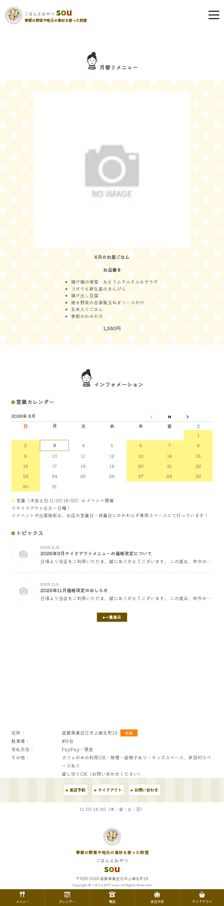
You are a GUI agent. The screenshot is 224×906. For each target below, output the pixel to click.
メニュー (22, 897)
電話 (112, 897)
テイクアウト (110, 790)
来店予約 (77, 790)
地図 (129, 733)
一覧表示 (113, 617)
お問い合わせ (146, 790)
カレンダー (67, 897)
